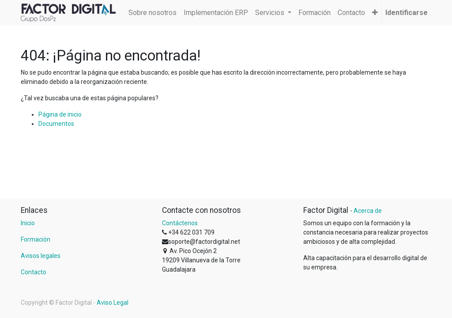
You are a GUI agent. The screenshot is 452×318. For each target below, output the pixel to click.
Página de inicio (60, 114)
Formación (35, 239)
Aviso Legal (112, 302)
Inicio (28, 223)
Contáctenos (180, 223)
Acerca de (368, 210)
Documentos (56, 123)
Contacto (33, 272)
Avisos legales (40, 255)
